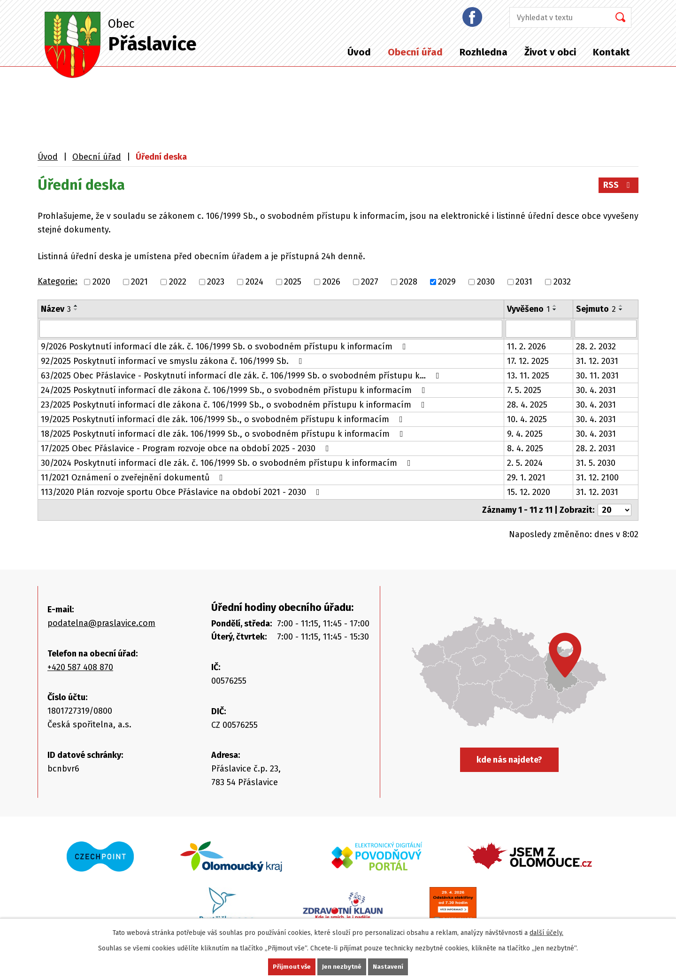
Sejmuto (596, 309)
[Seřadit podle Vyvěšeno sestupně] (555, 309)
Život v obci (550, 52)
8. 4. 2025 (525, 448)
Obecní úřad (415, 52)
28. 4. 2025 (527, 405)
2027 (369, 282)
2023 (215, 282)
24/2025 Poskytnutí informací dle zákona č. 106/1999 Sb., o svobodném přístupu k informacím (235, 390)
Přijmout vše (291, 967)
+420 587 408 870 (80, 667)
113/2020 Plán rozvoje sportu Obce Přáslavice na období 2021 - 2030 (182, 492)
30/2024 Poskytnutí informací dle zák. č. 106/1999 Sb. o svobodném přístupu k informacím (228, 463)
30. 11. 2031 (597, 375)
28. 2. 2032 (596, 346)
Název (56, 309)
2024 (254, 282)
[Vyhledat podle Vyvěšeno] (538, 329)
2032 (562, 282)
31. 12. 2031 (597, 361)
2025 (292, 282)
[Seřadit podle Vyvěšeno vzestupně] (555, 306)
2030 (486, 282)
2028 (408, 282)
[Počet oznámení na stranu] (614, 510)
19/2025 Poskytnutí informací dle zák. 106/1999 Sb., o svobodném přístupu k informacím (224, 419)
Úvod (359, 52)
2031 (523, 282)
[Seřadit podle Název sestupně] (76, 309)
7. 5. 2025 (524, 390)
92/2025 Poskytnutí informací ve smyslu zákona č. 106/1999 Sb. (173, 361)
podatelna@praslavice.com (101, 623)
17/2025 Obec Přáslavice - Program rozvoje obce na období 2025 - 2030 (187, 448)
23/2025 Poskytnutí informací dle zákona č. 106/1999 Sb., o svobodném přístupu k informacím (235, 405)
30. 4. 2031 (596, 390)
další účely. (546, 932)
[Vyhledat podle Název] (270, 329)
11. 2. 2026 (526, 346)
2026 (331, 282)
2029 (447, 282)
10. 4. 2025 (527, 419)
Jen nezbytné (342, 967)
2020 (101, 282)
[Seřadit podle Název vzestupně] (76, 306)
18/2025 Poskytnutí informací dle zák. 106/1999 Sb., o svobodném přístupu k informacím (224, 434)
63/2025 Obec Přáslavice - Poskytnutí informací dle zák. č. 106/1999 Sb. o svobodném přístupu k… (242, 375)
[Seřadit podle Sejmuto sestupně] (621, 309)
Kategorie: (57, 281)
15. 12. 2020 (528, 492)
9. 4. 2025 (525, 434)
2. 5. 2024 (525, 463)
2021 (139, 282)
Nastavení (388, 967)
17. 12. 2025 (528, 361)
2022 (177, 282)
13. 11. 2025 (528, 375)
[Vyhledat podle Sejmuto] (606, 329)
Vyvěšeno (528, 309)
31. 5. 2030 (595, 463)
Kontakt (611, 52)
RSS (618, 185)
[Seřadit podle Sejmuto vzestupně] (621, 306)
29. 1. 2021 (526, 477)
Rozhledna (483, 52)
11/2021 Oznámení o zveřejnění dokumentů (134, 477)
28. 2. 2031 (595, 448)
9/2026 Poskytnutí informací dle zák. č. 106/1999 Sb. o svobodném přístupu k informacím (225, 346)
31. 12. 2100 (597, 477)
